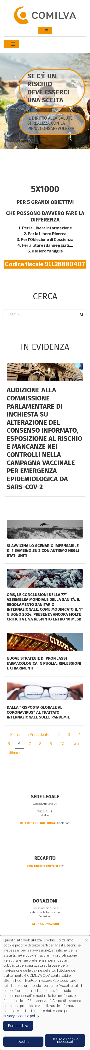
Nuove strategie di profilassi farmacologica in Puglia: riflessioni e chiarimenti (44, 663)
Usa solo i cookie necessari (65, 1040)
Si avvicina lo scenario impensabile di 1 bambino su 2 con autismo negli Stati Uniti (43, 550)
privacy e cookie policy (21, 1016)
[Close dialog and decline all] (86, 938)
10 (64, 744)
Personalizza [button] (18, 1026)
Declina (23, 1041)
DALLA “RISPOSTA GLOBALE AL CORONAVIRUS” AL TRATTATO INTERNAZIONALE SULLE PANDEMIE (38, 712)
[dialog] (45, 992)
